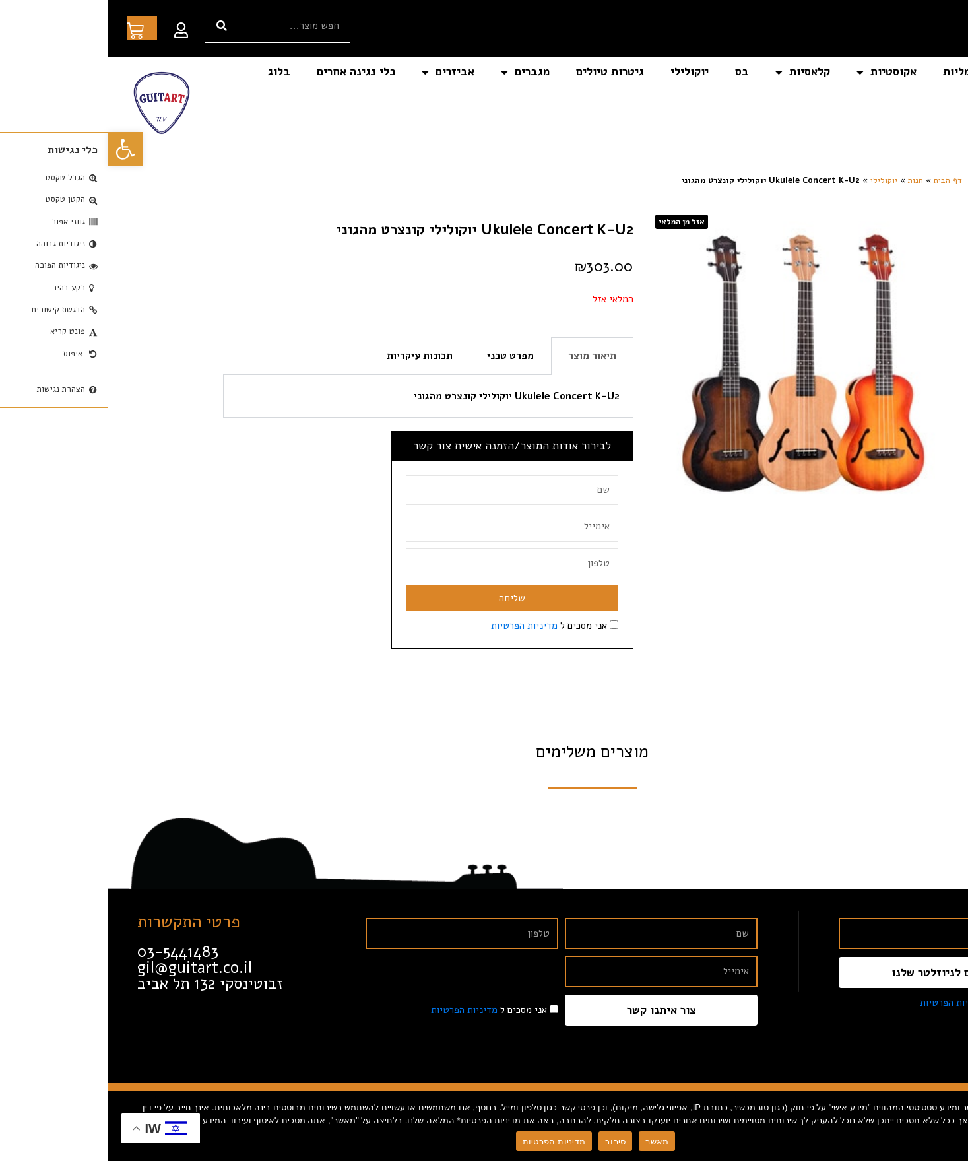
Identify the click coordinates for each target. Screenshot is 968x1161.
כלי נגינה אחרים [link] (248, 71)
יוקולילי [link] (581, 71)
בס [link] (634, 71)
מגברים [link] (417, 72)
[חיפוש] (113, 26)
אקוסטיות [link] (778, 72)
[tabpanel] (320, 396)
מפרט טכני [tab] (402, 355)
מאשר (548, 1141)
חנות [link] (807, 179)
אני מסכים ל (441, 625)
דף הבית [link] (924, 71)
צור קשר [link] (925, 102)
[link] (17, 149)
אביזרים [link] (339, 72)
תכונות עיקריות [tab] (311, 355)
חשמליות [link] (856, 71)
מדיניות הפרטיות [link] (416, 625)
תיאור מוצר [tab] (484, 355)
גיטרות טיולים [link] (502, 71)
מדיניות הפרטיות (445, 1141)
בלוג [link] (171, 71)
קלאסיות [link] (694, 72)
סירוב (507, 1141)
